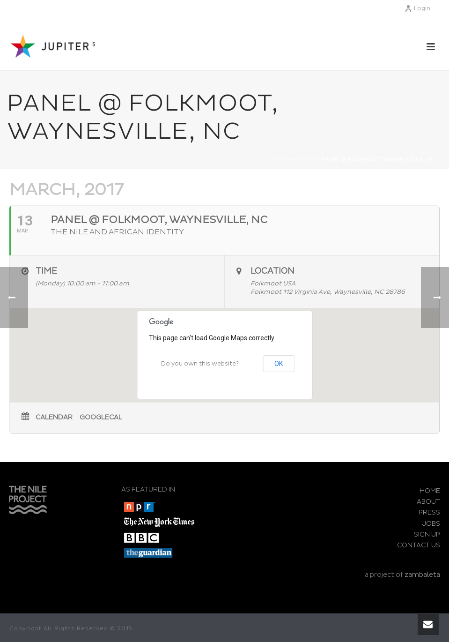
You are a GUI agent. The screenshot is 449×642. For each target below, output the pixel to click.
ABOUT (428, 502)
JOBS (431, 524)
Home (278, 160)
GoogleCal (101, 417)
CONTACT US (418, 545)
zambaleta (422, 575)
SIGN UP (427, 534)
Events (304, 160)
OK (278, 363)
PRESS (429, 512)
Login (417, 8)
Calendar (54, 417)
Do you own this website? (200, 363)
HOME (430, 491)
